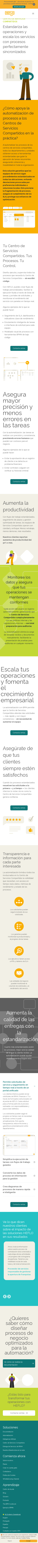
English (5, 1514)
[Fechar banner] (34, 4)
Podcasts (6, 1500)
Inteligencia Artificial (9, 1439)
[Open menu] (33, 13)
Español (5, 1521)
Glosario (5, 1496)
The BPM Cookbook (9, 1504)
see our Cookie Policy (23, 1538)
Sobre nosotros (8, 1460)
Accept (28, 1541)
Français (5, 1524)
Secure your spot (19, 6)
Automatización (8, 1435)
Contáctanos (7, 1471)
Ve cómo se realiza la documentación (19, 1363)
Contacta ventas (19, 348)
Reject (10, 1541)
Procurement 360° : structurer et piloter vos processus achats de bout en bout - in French (19, 3)
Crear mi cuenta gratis (10, 1468)
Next (9, 1297)
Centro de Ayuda (8, 1489)
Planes (5, 1464)
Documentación (8, 1432)
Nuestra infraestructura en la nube (14, 1450)
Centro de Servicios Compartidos (14, 1443)
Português (6, 1518)
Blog (4, 1493)
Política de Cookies (9, 1475)
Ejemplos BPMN (8, 1508)
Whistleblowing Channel (11, 1479)
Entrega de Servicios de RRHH (13, 1446)
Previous (5, 1297)
